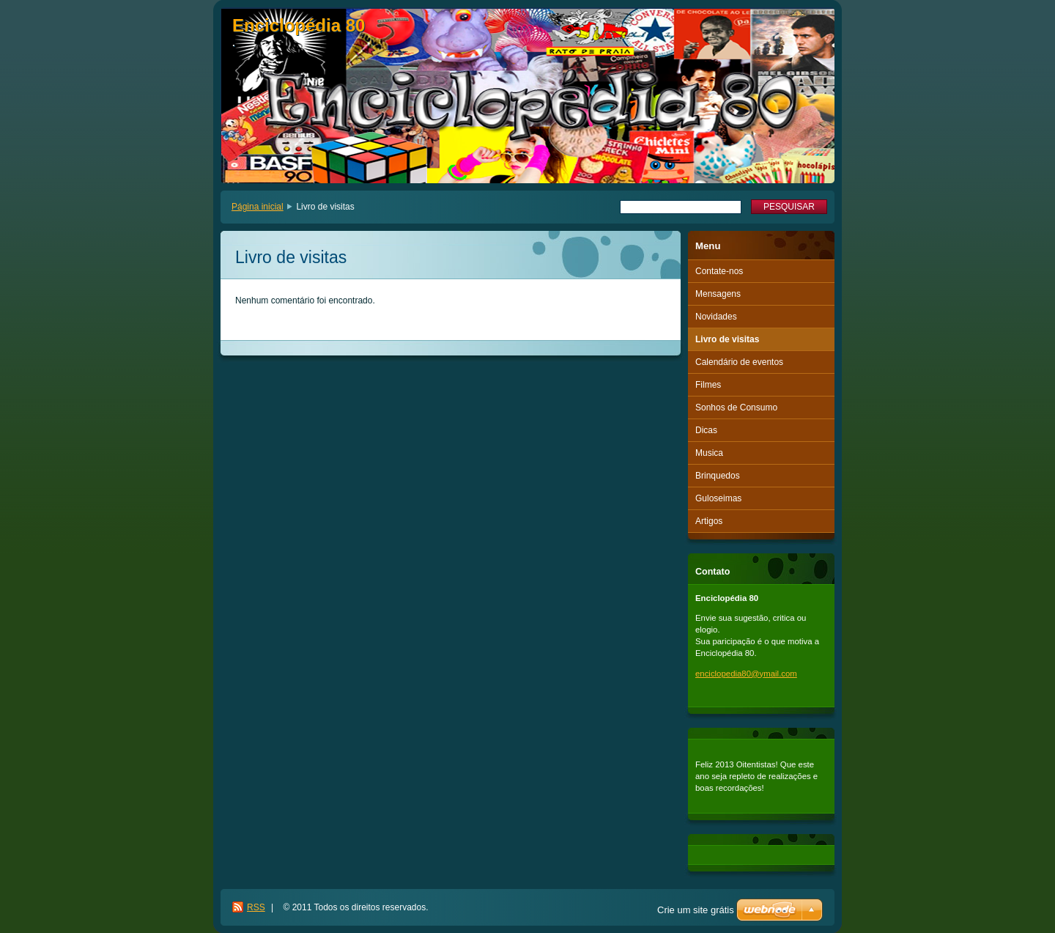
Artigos (708, 521)
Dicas (706, 430)
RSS (256, 907)
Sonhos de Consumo (736, 407)
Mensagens (718, 294)
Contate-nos (719, 271)
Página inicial (258, 207)
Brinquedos (717, 476)
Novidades (716, 316)
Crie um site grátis (695, 909)
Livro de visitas (727, 339)
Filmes (708, 385)
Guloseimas (718, 498)
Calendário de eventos (739, 362)
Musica (709, 453)
